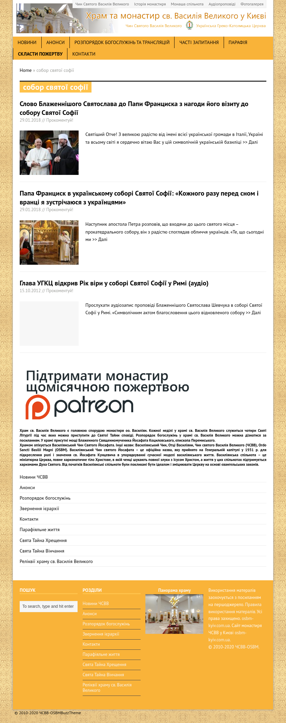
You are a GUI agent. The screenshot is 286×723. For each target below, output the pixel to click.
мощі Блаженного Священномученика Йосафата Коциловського (121, 440)
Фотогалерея (252, 3)
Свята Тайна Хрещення (43, 540)
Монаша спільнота (187, 3)
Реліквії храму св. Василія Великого (56, 561)
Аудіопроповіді (222, 3)
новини (27, 42)
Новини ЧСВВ (34, 477)
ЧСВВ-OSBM (247, 647)
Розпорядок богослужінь (45, 498)
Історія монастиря (150, 3)
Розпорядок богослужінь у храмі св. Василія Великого (183, 435)
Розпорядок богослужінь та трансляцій (122, 42)
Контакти (83, 54)
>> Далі (250, 142)
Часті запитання (199, 42)
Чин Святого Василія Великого (102, 3)
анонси (55, 42)
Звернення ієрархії (39, 508)
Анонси (27, 487)
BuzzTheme (71, 712)
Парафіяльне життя (40, 529)
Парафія (238, 42)
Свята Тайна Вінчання (42, 551)
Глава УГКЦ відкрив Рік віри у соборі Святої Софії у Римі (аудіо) (114, 283)
